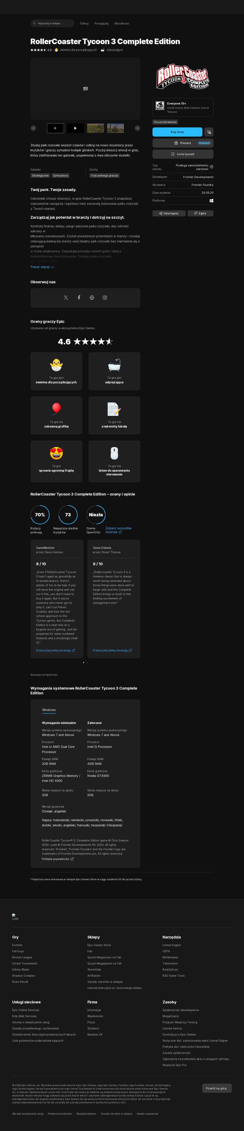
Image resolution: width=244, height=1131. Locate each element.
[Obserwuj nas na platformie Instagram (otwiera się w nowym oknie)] (105, 298)
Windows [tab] (49, 710)
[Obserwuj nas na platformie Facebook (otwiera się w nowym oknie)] (79, 298)
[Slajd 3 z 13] (95, 128)
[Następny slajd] (137, 128)
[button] (85, 266)
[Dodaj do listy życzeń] (183, 154)
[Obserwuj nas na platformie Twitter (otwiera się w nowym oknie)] (66, 298)
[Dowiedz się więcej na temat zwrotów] (212, 167)
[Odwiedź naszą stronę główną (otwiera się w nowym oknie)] (92, 298)
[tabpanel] (85, 756)
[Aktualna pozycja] (55, 128)
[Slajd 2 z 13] (75, 128)
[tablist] (85, 710)
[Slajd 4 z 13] (115, 128)
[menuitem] (84, 23)
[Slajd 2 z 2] (87, 662)
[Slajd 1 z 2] (83, 662)
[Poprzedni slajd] (33, 128)
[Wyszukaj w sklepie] (34, 23)
